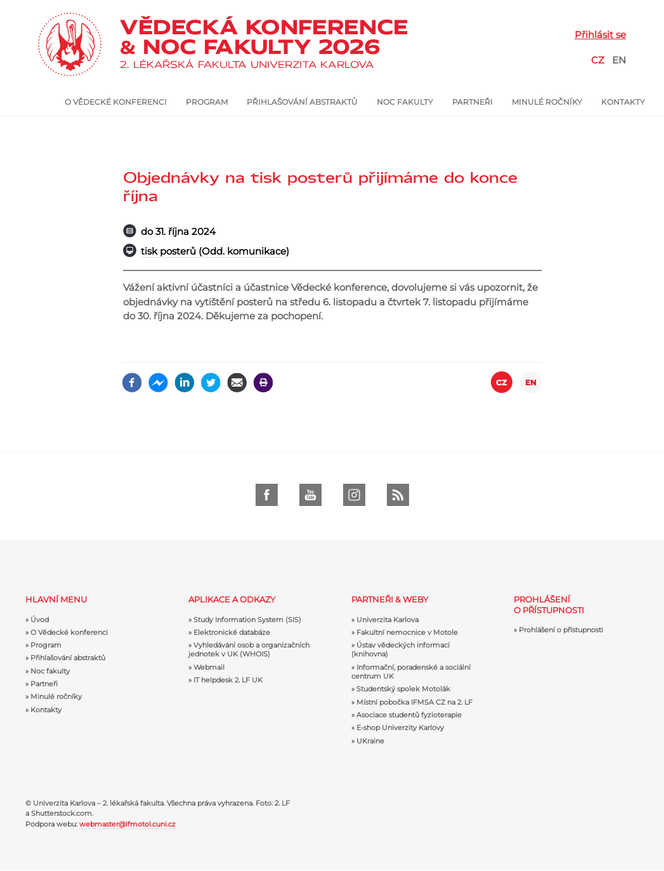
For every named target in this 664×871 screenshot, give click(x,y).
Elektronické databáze (231, 632)
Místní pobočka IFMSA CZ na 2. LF (414, 702)
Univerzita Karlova (387, 619)
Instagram (354, 495)
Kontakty (623, 102)
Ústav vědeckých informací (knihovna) (400, 649)
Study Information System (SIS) (247, 619)
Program (207, 102)
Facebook (267, 495)
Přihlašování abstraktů (302, 102)
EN (619, 60)
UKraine (370, 740)
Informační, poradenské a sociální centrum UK (411, 672)
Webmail (209, 667)
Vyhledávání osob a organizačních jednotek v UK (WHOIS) (248, 649)
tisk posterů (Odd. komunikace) (215, 251)
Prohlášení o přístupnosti (561, 629)
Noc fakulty (405, 102)
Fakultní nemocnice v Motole (407, 632)
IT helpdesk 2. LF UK (228, 679)
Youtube (310, 495)
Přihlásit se (600, 35)
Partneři (472, 102)
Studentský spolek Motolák (403, 688)
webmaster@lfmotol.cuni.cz (127, 824)
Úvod (51, 102)
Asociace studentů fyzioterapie (409, 714)
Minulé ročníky (547, 102)
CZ (597, 60)
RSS (398, 495)
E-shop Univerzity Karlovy (400, 727)
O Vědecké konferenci (116, 102)
